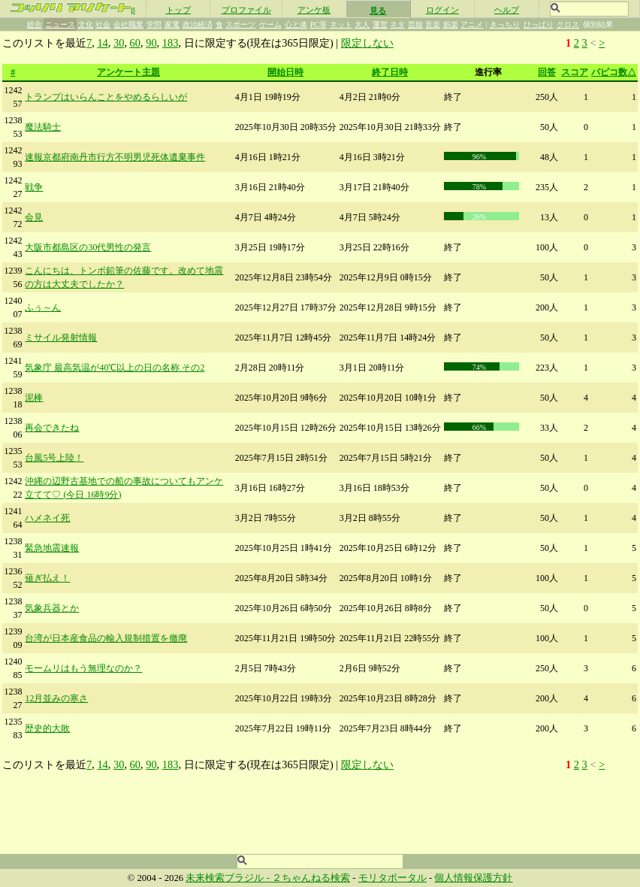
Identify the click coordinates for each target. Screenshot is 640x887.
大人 (362, 24)
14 (102, 43)
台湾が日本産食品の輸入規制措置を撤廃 (106, 638)
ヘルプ (506, 9)
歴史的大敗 (47, 728)
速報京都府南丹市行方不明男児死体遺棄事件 (115, 157)
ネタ (397, 24)
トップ (178, 9)
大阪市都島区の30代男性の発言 (88, 247)
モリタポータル (392, 878)
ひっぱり (539, 24)
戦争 (34, 187)
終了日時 (390, 72)
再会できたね (52, 427)
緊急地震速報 (52, 548)
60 (135, 43)
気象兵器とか (52, 608)
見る (378, 10)
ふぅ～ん (43, 307)
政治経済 (198, 24)
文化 (85, 24)
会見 (34, 217)
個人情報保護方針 (473, 878)
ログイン (442, 9)
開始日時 (285, 72)
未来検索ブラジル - (229, 878)
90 (151, 43)
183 (170, 43)
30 (118, 43)
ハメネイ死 (47, 518)
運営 (380, 24)
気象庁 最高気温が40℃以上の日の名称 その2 (114, 367)
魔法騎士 (43, 127)
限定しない (367, 43)
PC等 (318, 24)
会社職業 (128, 24)
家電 (172, 24)
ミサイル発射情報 (61, 337)
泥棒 (34, 397)
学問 (154, 24)
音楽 (432, 24)
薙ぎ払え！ (47, 578)
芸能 (415, 24)
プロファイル (246, 9)
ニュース (60, 24)
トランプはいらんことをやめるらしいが (106, 97)
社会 (102, 24)
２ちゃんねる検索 (311, 878)
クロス (568, 24)
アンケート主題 (128, 72)
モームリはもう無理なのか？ (83, 668)
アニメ (471, 24)
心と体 (296, 24)
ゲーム (270, 24)
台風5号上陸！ (54, 458)
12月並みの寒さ (56, 698)
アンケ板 (314, 9)
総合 (34, 24)
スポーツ (240, 24)
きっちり (505, 24)
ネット (341, 24)
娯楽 (450, 24)
